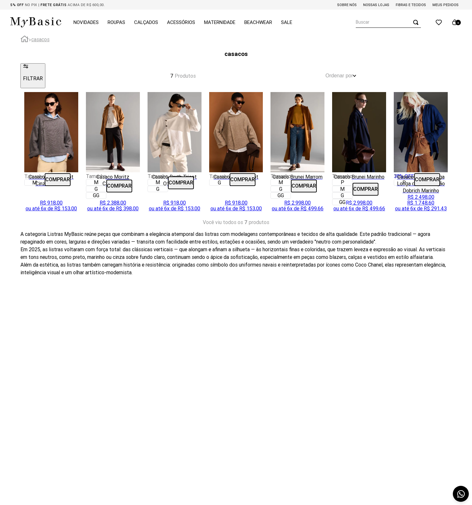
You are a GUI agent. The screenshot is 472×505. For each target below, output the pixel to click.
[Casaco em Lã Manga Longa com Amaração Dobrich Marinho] (421, 153)
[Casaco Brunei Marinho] (359, 153)
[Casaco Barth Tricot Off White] (175, 153)
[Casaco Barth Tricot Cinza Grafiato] (51, 153)
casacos (40, 39)
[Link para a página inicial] (24, 39)
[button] (34, 182)
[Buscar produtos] (417, 22)
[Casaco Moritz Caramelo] (113, 153)
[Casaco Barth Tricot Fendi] (236, 153)
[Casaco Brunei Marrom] (297, 153)
